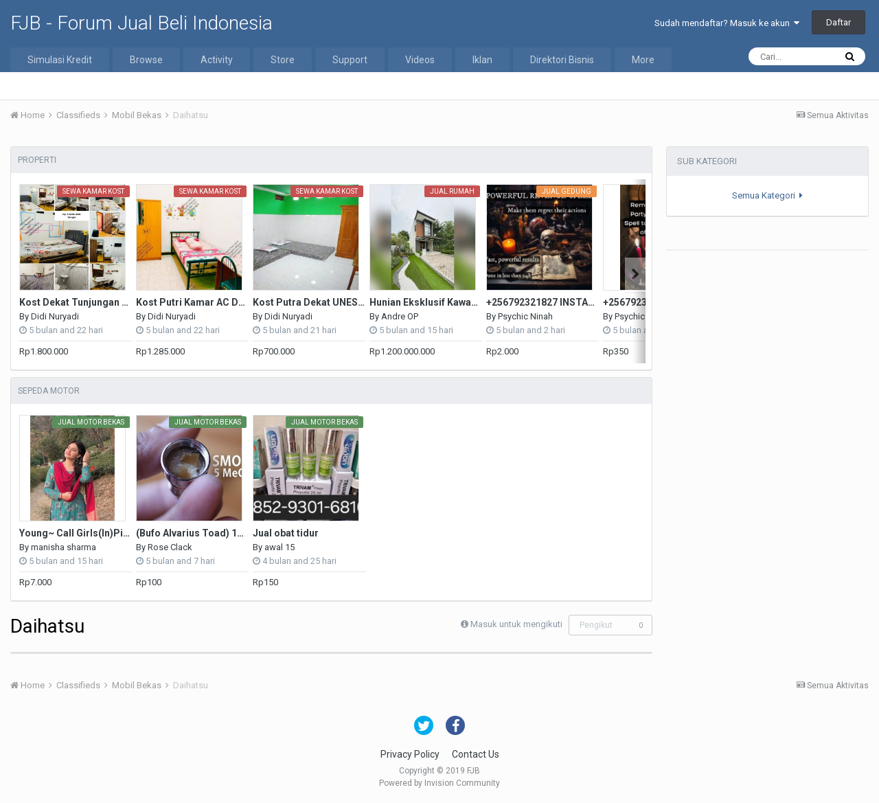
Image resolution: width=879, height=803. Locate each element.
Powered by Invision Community (439, 783)
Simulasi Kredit (59, 59)
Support (349, 59)
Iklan (482, 59)
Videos (420, 59)
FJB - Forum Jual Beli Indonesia (141, 23)
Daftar (838, 22)
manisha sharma (63, 547)
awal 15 (279, 547)
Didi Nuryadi (55, 316)
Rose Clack (170, 547)
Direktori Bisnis (562, 59)
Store (283, 59)
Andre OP (399, 316)
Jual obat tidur (286, 533)
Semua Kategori (767, 195)
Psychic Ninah (525, 316)
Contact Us (475, 754)
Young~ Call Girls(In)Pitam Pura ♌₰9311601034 (129, 533)
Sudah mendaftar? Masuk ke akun (726, 23)
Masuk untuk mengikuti (516, 624)
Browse (146, 59)
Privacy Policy (410, 754)
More (643, 59)
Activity (217, 59)
